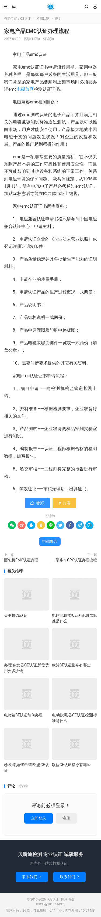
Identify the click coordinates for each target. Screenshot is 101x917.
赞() (37, 503)
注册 (66, 818)
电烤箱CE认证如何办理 (23, 715)
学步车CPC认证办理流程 (76, 560)
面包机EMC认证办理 (21, 560)
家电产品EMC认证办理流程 (36, 31)
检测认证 (42, 19)
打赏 (64, 503)
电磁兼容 (25, 89)
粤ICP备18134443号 (50, 904)
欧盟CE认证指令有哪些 (71, 665)
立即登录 (38, 818)
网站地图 (67, 899)
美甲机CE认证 (15, 615)
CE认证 (50, 7)
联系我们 (31, 877)
